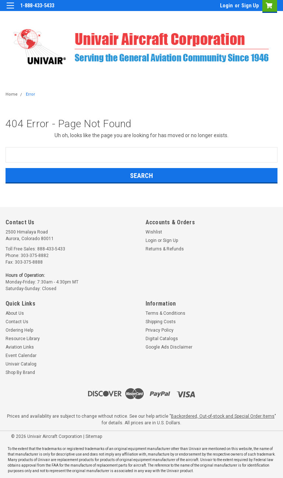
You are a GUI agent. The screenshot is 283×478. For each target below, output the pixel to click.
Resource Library (23, 338)
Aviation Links (20, 347)
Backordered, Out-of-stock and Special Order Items (223, 416)
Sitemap (93, 436)
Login (226, 5)
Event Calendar (21, 355)
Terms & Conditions (165, 313)
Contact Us (17, 321)
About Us (15, 313)
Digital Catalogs (162, 338)
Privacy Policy (160, 330)
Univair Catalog (21, 364)
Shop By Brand (20, 372)
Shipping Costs (161, 321)
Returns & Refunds (165, 249)
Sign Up (250, 5)
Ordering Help (19, 330)
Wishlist (154, 232)
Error (30, 94)
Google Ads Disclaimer (169, 347)
